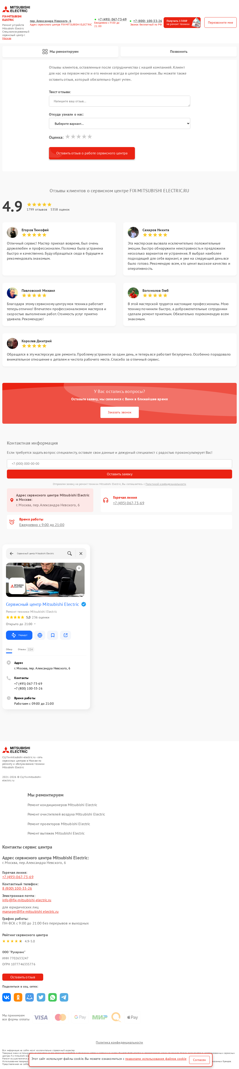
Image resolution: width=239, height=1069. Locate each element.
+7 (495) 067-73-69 (112, 19)
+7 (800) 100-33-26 (147, 21)
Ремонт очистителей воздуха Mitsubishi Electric (66, 814)
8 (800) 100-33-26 (17, 888)
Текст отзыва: (60, 91)
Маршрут (19, 635)
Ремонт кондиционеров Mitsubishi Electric (62, 804)
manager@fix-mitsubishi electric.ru (30, 911)
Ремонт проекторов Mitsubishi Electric (59, 823)
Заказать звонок (119, 412)
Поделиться (6, 997)
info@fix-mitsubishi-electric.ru (26, 900)
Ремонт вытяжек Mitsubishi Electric (56, 833)
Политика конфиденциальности (119, 1042)
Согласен (199, 1060)
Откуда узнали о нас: (66, 114)
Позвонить (179, 51)
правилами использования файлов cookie (156, 1059)
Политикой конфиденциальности (165, 484)
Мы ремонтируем (60, 51)
